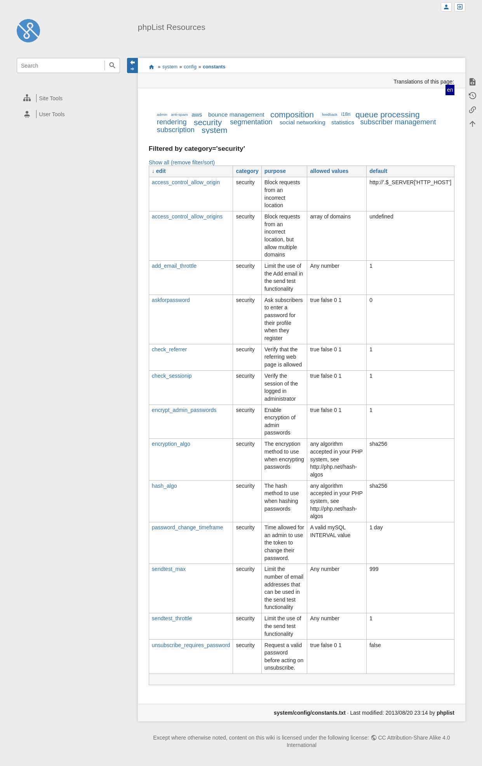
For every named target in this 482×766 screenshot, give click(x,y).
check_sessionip (172, 376)
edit (161, 171)
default (378, 171)
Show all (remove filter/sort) (182, 162)
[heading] (68, 98)
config (190, 67)
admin (162, 114)
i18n (346, 114)
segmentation (251, 122)
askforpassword (171, 300)
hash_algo (164, 486)
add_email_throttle (174, 266)
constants (214, 67)
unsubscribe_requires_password (191, 645)
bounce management (236, 114)
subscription (176, 130)
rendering (172, 122)
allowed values (329, 171)
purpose (275, 171)
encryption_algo (171, 444)
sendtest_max (169, 569)
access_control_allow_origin (186, 182)
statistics (342, 122)
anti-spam (179, 114)
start (151, 67)
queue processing (387, 114)
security (208, 122)
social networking (302, 122)
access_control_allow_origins (187, 216)
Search (112, 65)
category (247, 171)
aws (196, 114)
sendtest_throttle (172, 618)
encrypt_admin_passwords (184, 410)
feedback (330, 114)
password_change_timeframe (187, 527)
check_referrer (169, 349)
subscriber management (398, 122)
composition (292, 114)
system (169, 67)
